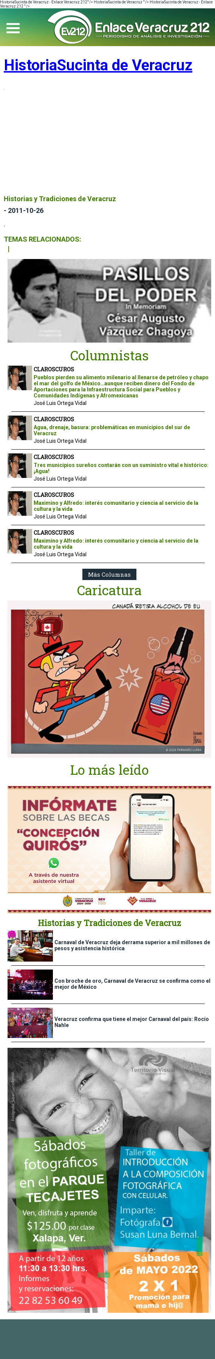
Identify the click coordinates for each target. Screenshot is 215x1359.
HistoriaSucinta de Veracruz (98, 65)
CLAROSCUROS (54, 369)
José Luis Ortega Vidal (60, 403)
